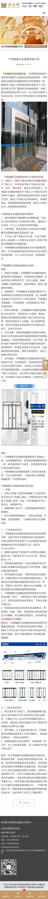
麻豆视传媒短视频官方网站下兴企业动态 (12, 47)
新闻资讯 (34, 31)
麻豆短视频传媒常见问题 (25, 35)
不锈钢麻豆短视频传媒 (14, 73)
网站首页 (24, 31)
